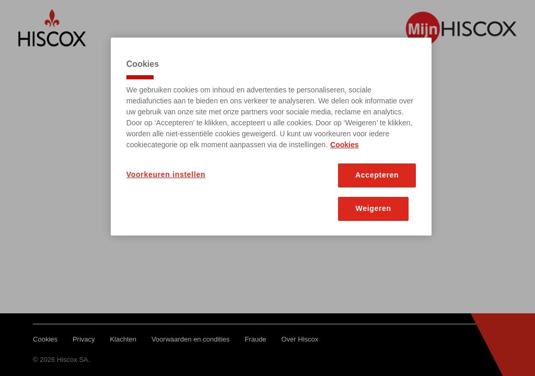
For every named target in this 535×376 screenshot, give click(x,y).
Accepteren (377, 175)
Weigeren (373, 208)
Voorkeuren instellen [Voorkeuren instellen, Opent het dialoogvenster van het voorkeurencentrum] (165, 174)
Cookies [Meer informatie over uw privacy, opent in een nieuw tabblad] (344, 144)
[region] (271, 137)
